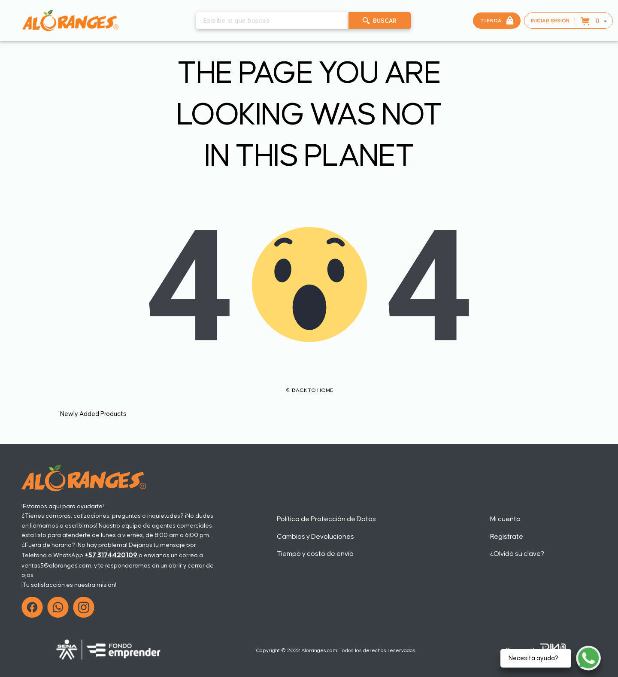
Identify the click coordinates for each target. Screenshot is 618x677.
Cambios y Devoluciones (315, 536)
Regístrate (506, 536)
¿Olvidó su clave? (517, 553)
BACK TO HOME (309, 390)
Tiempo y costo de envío (315, 553)
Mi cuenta (505, 519)
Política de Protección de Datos (326, 519)
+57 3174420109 (112, 555)
